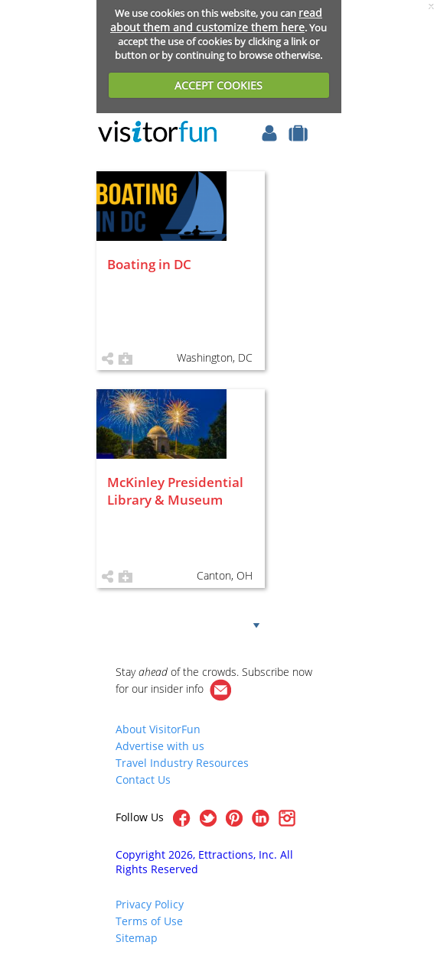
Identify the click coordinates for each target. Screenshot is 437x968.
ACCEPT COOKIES (218, 85)
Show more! (204, 624)
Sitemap (137, 938)
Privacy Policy (150, 904)
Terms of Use (149, 921)
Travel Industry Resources (182, 762)
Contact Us (143, 779)
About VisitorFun (158, 729)
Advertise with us (160, 746)
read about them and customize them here (216, 19)
